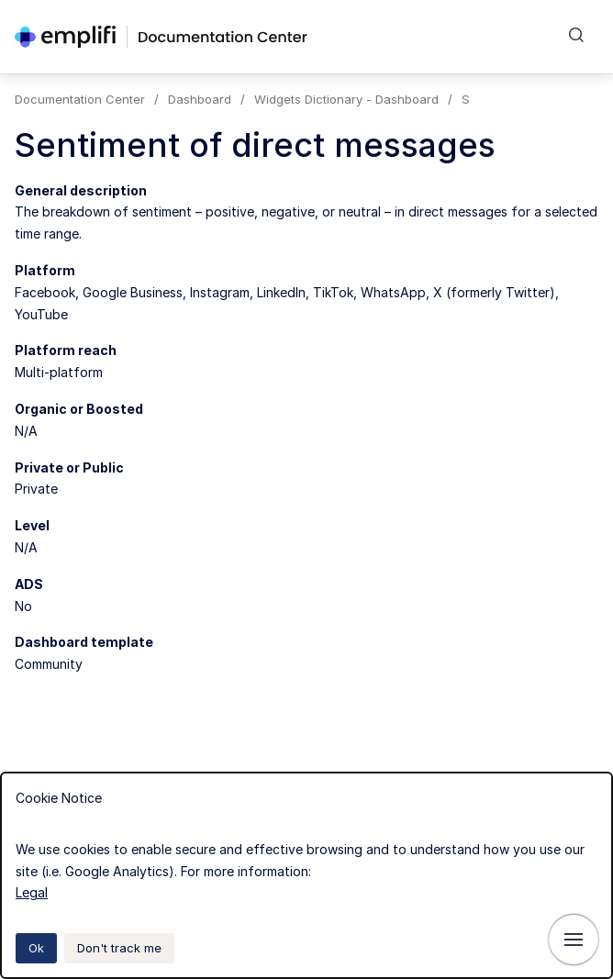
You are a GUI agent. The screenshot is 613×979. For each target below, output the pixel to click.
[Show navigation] (573, 939)
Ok (36, 947)
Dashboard (199, 99)
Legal (32, 892)
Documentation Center (80, 99)
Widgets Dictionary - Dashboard (346, 99)
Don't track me (119, 947)
